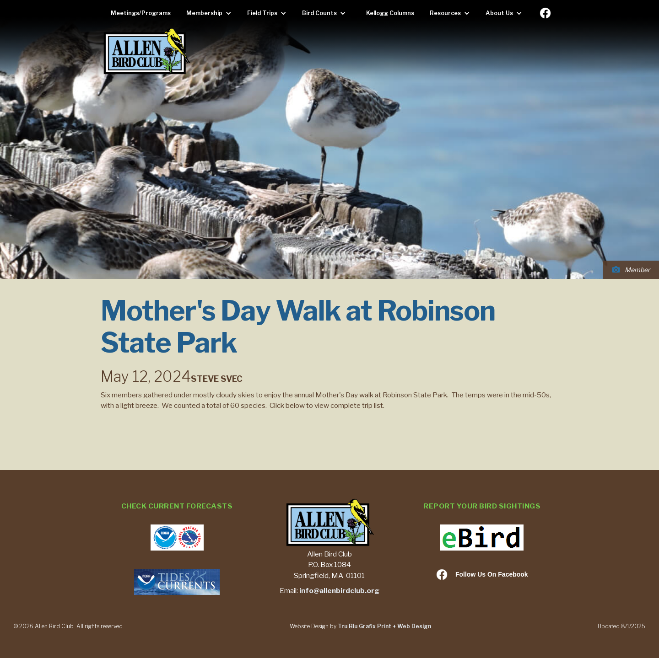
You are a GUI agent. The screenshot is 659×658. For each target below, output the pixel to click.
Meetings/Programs (141, 13)
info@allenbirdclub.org (339, 590)
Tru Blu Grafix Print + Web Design (384, 626)
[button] (211, 13)
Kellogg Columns (390, 13)
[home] (146, 52)
